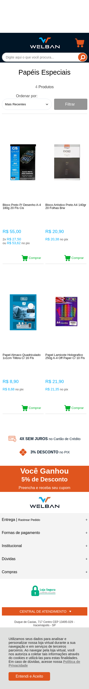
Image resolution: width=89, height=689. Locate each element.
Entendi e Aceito (29, 676)
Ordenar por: (26, 96)
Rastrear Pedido (29, 520)
